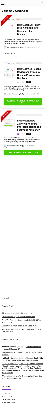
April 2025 (6, 393)
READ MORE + (10, 53)
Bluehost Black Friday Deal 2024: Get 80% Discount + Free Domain (23, 359)
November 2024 (8, 402)
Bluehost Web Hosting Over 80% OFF (23, 102)
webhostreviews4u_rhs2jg (14, 47)
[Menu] (3, 3)
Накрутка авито (8, 352)
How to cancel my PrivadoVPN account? (18, 317)
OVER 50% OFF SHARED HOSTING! (23, 152)
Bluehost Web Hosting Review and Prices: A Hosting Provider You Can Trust (23, 370)
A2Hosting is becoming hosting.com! (17, 313)
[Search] (42, 3)
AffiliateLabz (7, 376)
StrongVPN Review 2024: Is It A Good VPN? (19, 326)
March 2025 (7, 396)
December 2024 (8, 399)
